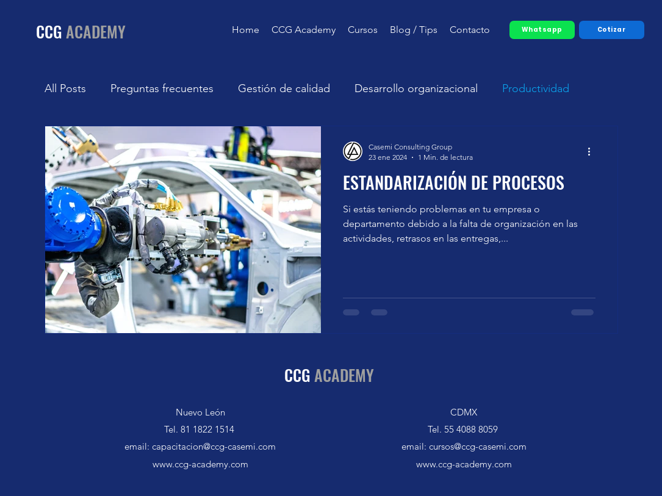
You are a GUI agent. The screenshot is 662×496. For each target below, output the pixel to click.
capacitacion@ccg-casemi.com (214, 446)
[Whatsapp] (542, 30)
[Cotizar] (611, 30)
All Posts (65, 88)
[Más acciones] (593, 151)
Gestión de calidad (284, 88)
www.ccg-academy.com (200, 464)
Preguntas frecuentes (162, 88)
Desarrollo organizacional (416, 88)
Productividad (535, 88)
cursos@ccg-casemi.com (478, 446)
